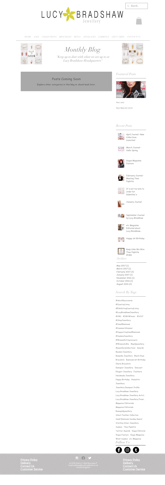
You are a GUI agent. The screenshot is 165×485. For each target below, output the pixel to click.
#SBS (118, 316)
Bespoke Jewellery (124, 356)
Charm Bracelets (123, 363)
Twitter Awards (123, 431)
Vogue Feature (122, 435)
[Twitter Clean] (89, 458)
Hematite (135, 379)
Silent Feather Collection (127, 415)
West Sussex (122, 439)
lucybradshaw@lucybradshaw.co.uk (83, 465)
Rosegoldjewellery (124, 411)
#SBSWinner (129, 316)
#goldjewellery (137, 344)
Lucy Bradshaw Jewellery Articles (131, 395)
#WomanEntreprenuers (126, 340)
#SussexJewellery (124, 336)
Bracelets (120, 360)
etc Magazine (135, 439)
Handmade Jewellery (125, 375)
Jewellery (120, 383)
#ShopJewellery (123, 320)
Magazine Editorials (124, 407)
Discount (139, 367)
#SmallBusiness (123, 324)
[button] (139, 21)
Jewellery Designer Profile (128, 387)
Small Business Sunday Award (129, 419)
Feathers (138, 371)
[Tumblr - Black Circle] (136, 450)
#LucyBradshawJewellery (127, 312)
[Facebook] (83, 458)
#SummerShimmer (124, 328)
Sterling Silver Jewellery (127, 423)
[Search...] (136, 6)
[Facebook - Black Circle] (119, 450)
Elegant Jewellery (124, 371)
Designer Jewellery (124, 367)
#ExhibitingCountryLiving (127, 308)
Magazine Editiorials (125, 403)
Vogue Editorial (138, 431)
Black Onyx (139, 356)
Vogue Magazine (137, 435)
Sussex (119, 427)
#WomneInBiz (122, 344)
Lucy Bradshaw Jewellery (127, 391)
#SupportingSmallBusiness (128, 332)
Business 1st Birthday (135, 360)
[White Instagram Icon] (77, 458)
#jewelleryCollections (125, 348)
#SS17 (140, 316)
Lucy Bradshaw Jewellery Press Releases (131, 399)
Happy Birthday (123, 379)
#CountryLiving (122, 304)
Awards (140, 348)
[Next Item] (141, 89)
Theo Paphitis (130, 427)
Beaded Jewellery (124, 352)
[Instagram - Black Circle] (127, 450)
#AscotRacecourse (124, 300)
